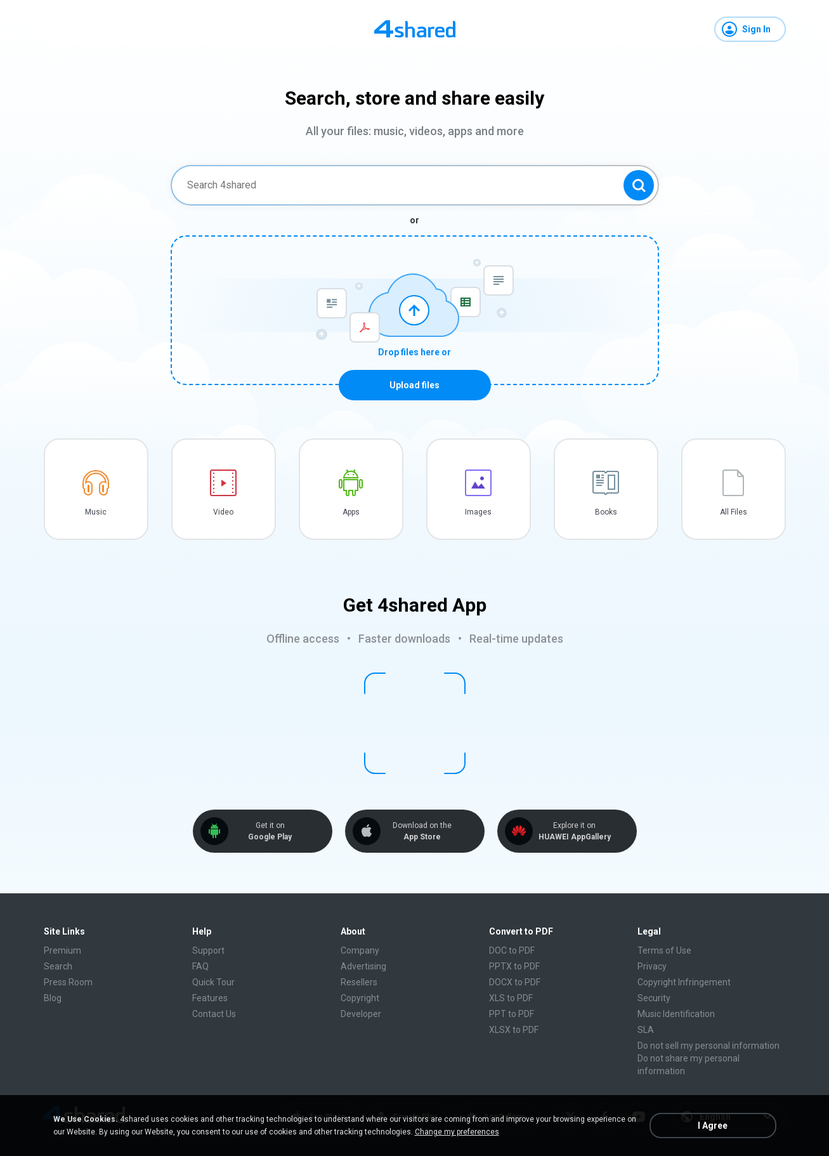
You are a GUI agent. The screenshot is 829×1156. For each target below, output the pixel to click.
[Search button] (638, 185)
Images (478, 512)
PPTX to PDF (514, 966)
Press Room (68, 982)
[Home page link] (414, 29)
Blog (53, 998)
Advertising (363, 966)
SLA (645, 1030)
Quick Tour (213, 982)
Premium (62, 950)
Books (606, 512)
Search (58, 966)
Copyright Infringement (684, 982)
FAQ (200, 966)
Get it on (270, 831)
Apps (351, 512)
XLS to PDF (511, 998)
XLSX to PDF (514, 1030)
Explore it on (574, 831)
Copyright (360, 998)
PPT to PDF (511, 1014)
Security (653, 998)
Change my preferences (457, 1131)
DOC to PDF (512, 950)
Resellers (359, 982)
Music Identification (676, 1014)
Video (223, 512)
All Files (733, 512)
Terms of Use (664, 950)
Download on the (422, 831)
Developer (361, 1014)
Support (208, 950)
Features (210, 998)
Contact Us (214, 1014)
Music (96, 512)
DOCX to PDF (514, 982)
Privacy (652, 966)
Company (360, 950)
